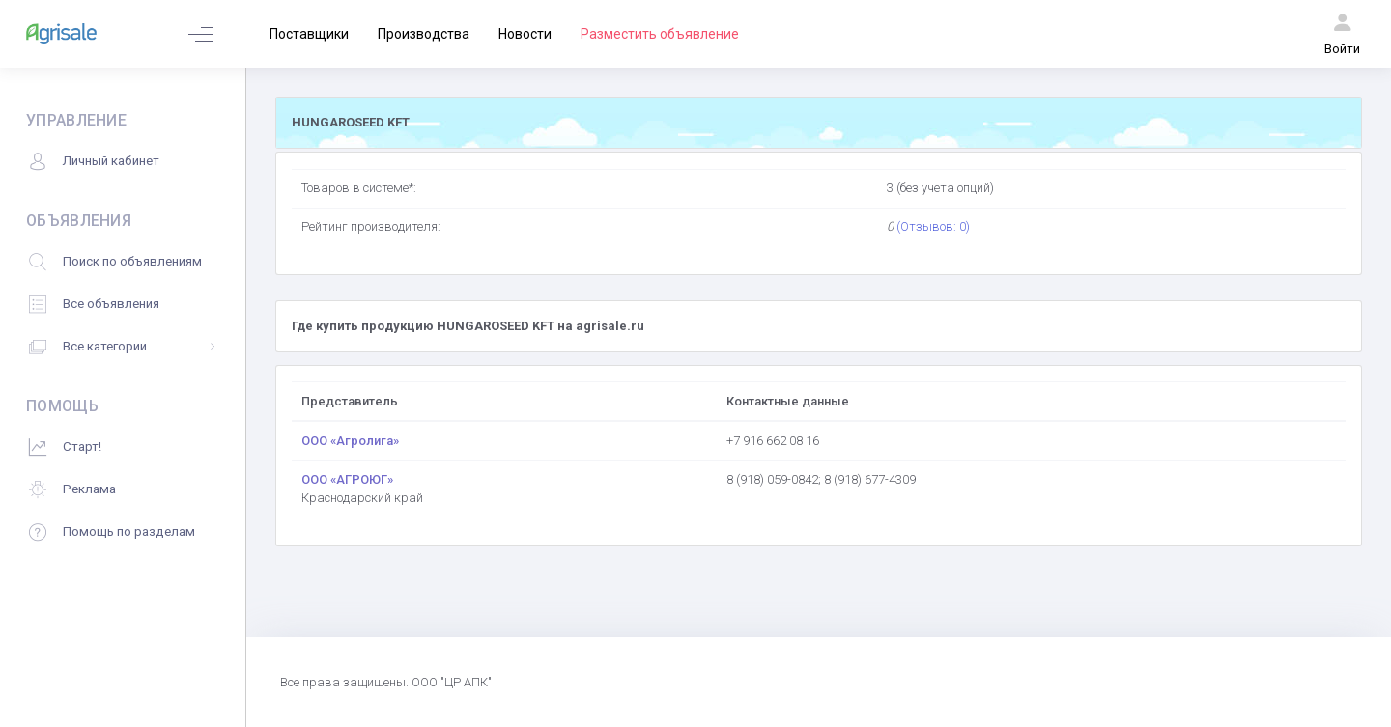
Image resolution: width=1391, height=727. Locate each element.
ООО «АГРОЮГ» (347, 479)
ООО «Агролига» (350, 440)
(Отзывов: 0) (933, 226)
